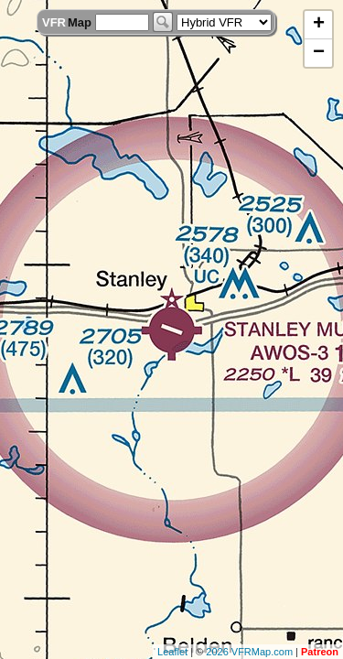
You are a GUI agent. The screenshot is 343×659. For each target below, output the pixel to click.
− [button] (319, 53)
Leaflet (172, 651)
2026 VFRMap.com (249, 651)
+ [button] (319, 24)
